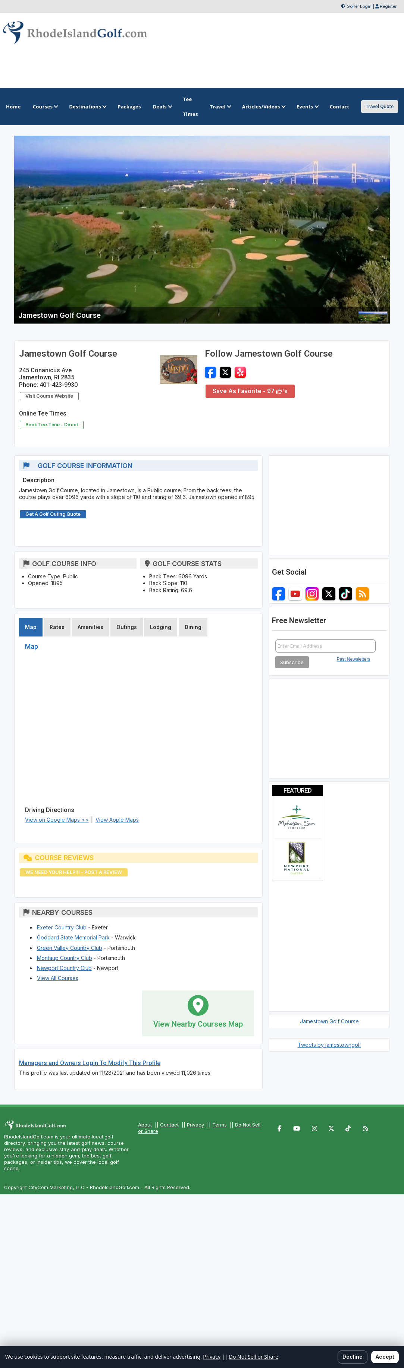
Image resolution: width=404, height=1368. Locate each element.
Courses (45, 106)
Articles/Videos (263, 106)
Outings (126, 627)
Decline (352, 1356)
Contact (169, 1125)
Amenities (90, 627)
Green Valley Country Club (69, 948)
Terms (219, 1125)
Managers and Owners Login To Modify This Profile (89, 1063)
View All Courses (57, 978)
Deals (162, 106)
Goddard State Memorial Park (73, 937)
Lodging (160, 627)
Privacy (195, 1125)
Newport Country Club (64, 968)
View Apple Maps (117, 819)
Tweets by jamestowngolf (329, 1045)
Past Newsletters (353, 659)
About (145, 1125)
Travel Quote (380, 106)
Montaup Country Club (64, 958)
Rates (57, 627)
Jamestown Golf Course (329, 1021)
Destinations (87, 106)
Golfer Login (359, 6)
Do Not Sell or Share (253, 1356)
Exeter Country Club (62, 927)
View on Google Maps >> (57, 819)
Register (388, 6)
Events (307, 106)
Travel (220, 106)
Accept (385, 1356)
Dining (193, 627)
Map (31, 627)
